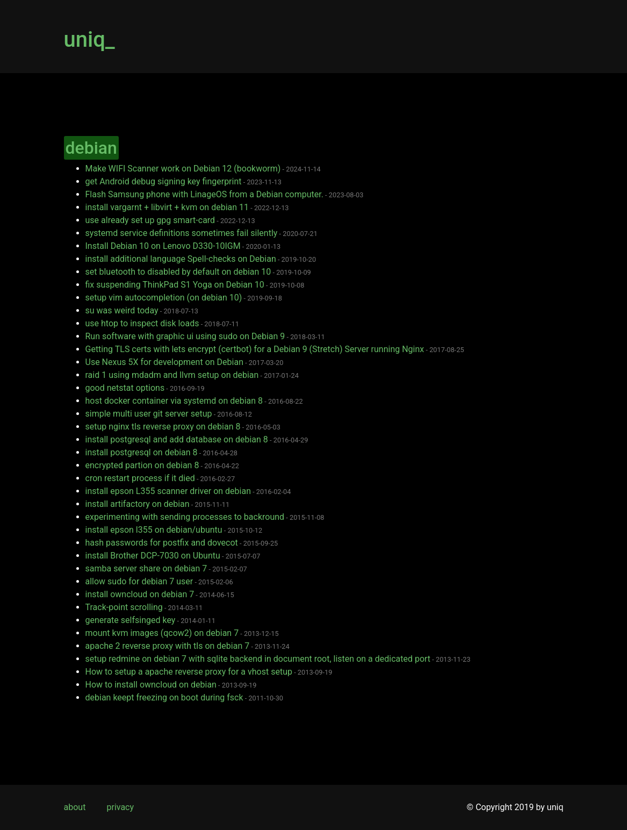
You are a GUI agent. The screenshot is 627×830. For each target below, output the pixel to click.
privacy (120, 807)
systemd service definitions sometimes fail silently (181, 233)
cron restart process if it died (140, 478)
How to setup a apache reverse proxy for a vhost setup (188, 672)
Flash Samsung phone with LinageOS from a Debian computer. (204, 194)
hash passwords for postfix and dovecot (161, 543)
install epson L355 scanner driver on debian (168, 491)
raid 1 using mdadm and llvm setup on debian (172, 375)
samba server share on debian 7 (146, 568)
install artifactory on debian (137, 504)
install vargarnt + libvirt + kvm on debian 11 (167, 207)
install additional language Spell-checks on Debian (180, 259)
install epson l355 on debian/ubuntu (153, 530)
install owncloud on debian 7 (139, 594)
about (75, 807)
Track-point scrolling (124, 607)
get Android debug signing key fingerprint (163, 181)
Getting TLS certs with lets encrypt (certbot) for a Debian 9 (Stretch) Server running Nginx (254, 349)
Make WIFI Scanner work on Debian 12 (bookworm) (183, 168)
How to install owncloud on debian (151, 684)
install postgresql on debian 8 (141, 452)
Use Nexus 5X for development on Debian (164, 362)
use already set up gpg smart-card (150, 220)
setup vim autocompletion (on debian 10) (163, 297)
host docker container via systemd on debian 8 (174, 401)
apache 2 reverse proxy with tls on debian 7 (167, 646)
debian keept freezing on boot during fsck (164, 697)
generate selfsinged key (130, 620)
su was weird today (121, 310)
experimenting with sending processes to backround (185, 517)
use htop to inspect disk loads (142, 323)
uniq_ (89, 39)
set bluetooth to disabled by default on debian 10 (178, 272)
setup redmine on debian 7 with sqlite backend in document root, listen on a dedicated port (258, 659)
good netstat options (125, 388)
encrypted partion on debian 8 (142, 465)
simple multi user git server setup (148, 414)
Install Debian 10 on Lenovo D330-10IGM (163, 246)
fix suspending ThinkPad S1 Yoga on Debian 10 (174, 285)
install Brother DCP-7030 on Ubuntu (152, 555)
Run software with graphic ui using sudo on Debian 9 (185, 336)
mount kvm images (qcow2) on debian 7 (162, 633)
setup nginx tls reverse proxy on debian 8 (163, 426)
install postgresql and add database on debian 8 (176, 439)
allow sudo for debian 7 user (139, 581)
